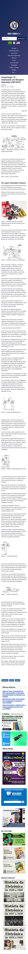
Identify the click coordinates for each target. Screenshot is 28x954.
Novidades (14, 65)
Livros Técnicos (14, 62)
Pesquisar (21, 38)
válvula (11, 680)
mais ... (14, 72)
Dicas (14, 60)
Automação (14, 53)
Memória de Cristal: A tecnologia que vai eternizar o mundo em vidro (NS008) (13, 701)
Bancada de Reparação (14, 55)
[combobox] (9, 38)
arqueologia (5, 680)
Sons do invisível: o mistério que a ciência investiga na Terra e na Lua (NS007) (13, 707)
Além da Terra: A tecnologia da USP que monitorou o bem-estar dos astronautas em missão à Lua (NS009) (13, 694)
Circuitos (14, 58)
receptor (17, 680)
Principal (14, 48)
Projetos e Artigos (14, 67)
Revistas (14, 70)
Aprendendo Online (14, 50)
